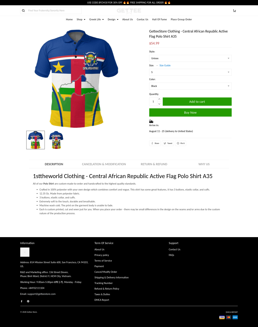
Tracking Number (103, 283)
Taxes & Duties (102, 294)
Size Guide (165, 65)
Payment (99, 266)
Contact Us (174, 249)
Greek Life (96, 19)
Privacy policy (101, 255)
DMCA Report (101, 299)
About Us (127, 19)
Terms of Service (103, 260)
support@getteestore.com (41, 294)
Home (69, 19)
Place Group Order (181, 19)
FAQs (171, 255)
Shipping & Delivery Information (111, 277)
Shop (81, 19)
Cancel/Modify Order (105, 271)
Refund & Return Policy (106, 288)
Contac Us (142, 19)
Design (113, 19)
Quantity (154, 94)
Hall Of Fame (159, 19)
